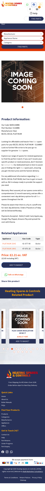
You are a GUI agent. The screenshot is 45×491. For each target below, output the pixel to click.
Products (4, 414)
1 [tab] (22, 107)
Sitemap (23, 480)
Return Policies (25, 477)
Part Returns (5, 440)
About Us (4, 399)
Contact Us (8, 165)
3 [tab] (12, 349)
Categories (5, 417)
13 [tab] (22, 352)
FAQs (3, 405)
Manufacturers (6, 420)
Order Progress (7, 443)
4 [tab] (16, 349)
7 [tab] (29, 349)
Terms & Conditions (11, 477)
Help (34, 13)
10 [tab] (41, 349)
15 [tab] (31, 352)
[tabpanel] (22, 81)
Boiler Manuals (6, 402)
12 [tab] (18, 352)
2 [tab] (8, 349)
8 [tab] (33, 349)
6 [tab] (25, 349)
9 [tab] (37, 349)
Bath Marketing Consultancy (33, 471)
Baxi (35, 141)
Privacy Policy (37, 477)
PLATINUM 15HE (9, 243)
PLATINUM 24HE (9, 248)
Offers (3, 426)
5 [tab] (20, 349)
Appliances (5, 423)
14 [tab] (27, 352)
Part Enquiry (5, 446)
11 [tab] (14, 352)
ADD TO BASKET (16, 265)
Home (3, 396)
